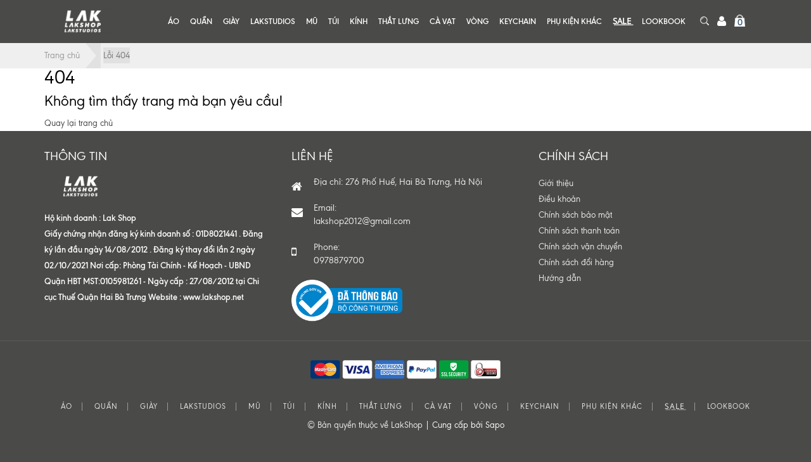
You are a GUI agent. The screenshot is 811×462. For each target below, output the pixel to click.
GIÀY (231, 21)
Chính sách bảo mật (575, 215)
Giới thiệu (556, 183)
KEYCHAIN (517, 21)
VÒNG (477, 21)
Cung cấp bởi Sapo (468, 425)
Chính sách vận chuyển (580, 246)
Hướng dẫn (560, 278)
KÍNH (358, 21)
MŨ (311, 21)
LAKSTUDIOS (272, 21)
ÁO (173, 21)
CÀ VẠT (443, 21)
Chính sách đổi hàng (576, 262)
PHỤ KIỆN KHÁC (574, 21)
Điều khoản (559, 199)
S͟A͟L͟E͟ (622, 21)
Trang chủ (62, 55)
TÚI (333, 21)
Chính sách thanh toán (579, 230)
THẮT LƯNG (398, 21)
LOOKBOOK (664, 21)
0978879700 (339, 260)
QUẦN (201, 21)
